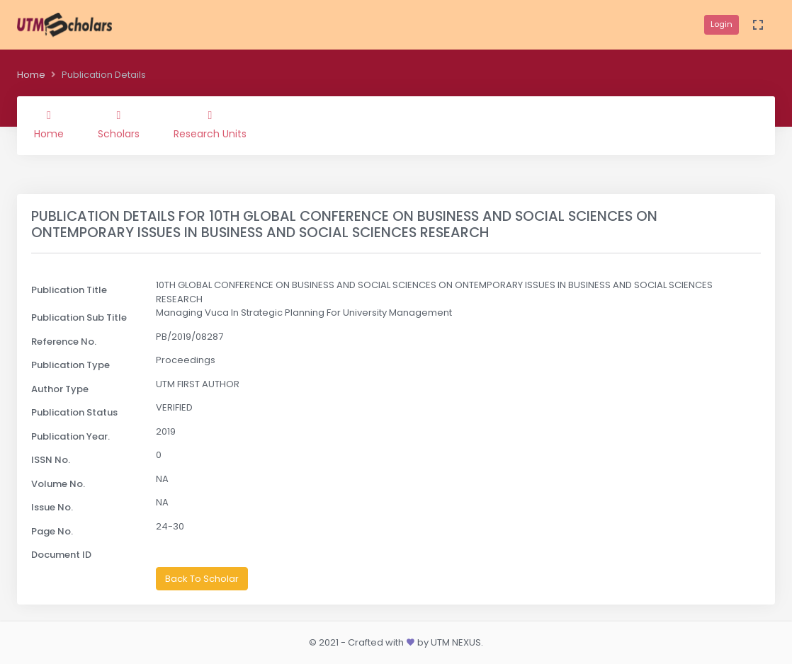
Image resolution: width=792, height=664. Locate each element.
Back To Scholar (202, 578)
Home (31, 74)
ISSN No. (50, 459)
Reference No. (63, 341)
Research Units (210, 125)
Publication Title (69, 290)
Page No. (52, 531)
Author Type (60, 389)
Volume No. (58, 484)
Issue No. (52, 507)
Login (721, 24)
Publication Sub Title (79, 317)
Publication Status (74, 412)
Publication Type (70, 365)
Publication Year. (70, 436)
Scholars (119, 125)
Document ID (61, 554)
